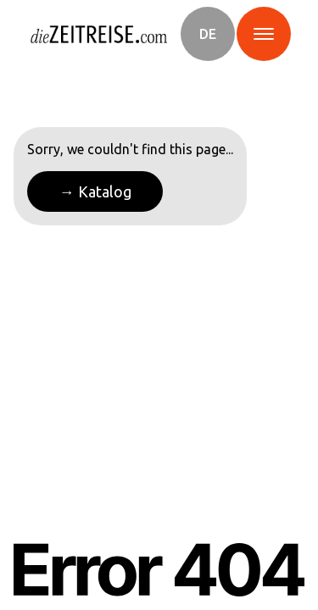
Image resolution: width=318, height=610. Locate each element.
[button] (208, 34)
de (207, 34)
